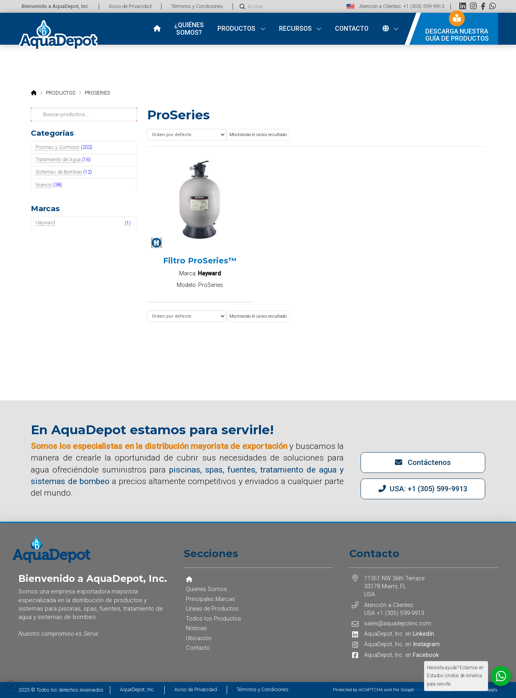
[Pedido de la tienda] (186, 134)
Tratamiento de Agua (58, 159)
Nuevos (44, 185)
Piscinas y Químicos (58, 147)
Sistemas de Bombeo (59, 172)
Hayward (45, 222)
